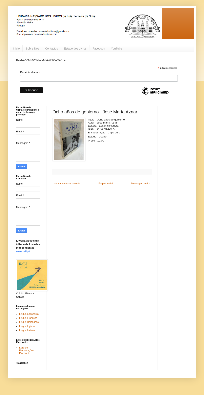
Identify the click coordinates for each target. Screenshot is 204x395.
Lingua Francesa (28, 318)
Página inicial (106, 183)
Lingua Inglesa (27, 326)
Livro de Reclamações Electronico (26, 350)
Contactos (51, 48)
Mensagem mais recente (67, 183)
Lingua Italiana (27, 330)
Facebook (99, 48)
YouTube (116, 48)
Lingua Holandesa (29, 322)
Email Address (30, 72)
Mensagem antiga (140, 183)
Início (16, 48)
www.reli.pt (23, 251)
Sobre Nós (32, 48)
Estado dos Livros (75, 48)
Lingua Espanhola (29, 314)
